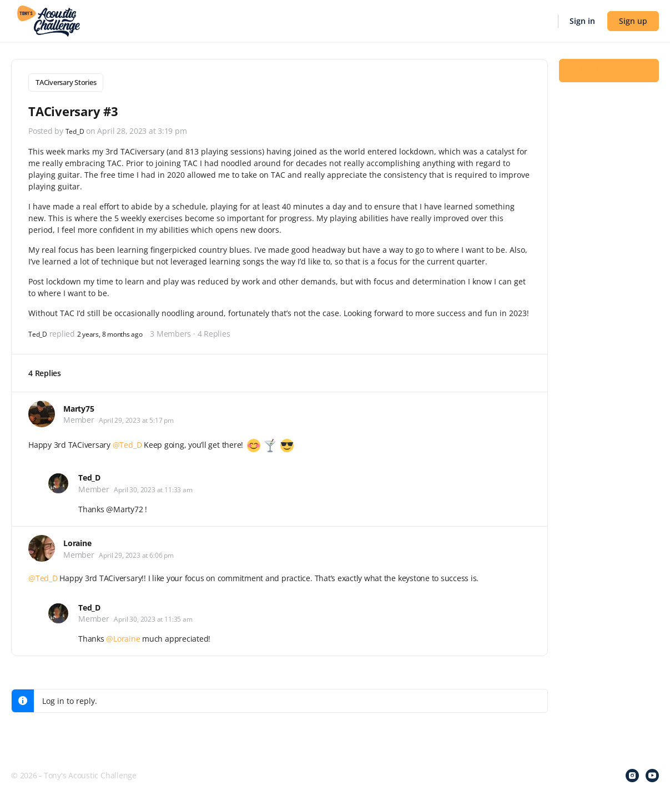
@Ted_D (127, 442)
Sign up (633, 21)
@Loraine (123, 636)
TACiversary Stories (66, 82)
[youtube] (652, 773)
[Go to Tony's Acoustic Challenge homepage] (48, 20)
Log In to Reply (609, 78)
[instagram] (632, 773)
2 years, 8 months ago (119, 331)
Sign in (582, 21)
